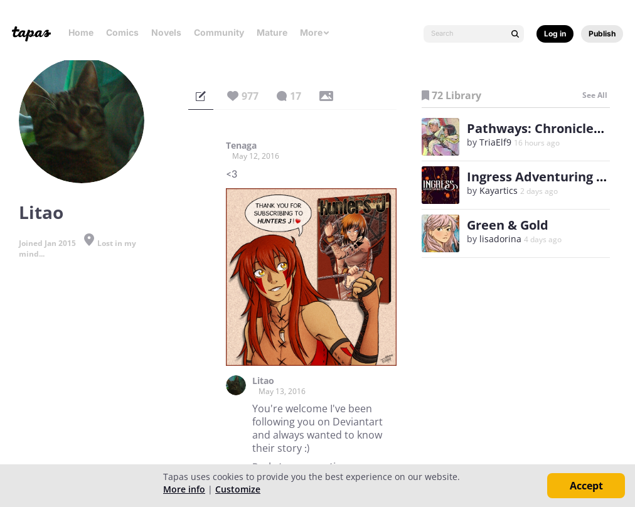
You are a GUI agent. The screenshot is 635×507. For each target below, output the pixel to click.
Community (219, 32)
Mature (272, 32)
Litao (263, 381)
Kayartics (498, 190)
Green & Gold (507, 224)
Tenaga (241, 145)
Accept (586, 486)
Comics (122, 32)
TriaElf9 (495, 142)
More (315, 32)
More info (184, 489)
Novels (166, 32)
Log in (555, 33)
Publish (602, 33)
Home (80, 32)
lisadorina (500, 239)
